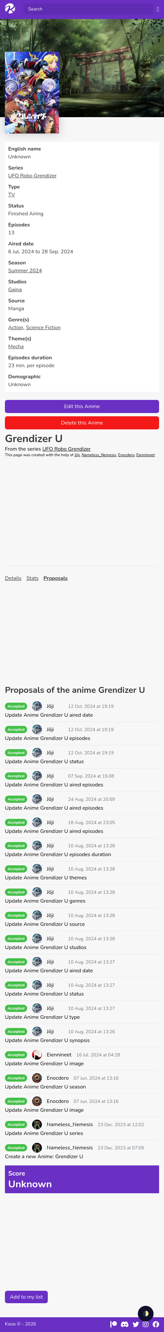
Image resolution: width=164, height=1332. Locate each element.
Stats (33, 578)
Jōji (77, 455)
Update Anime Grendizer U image (44, 1063)
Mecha (16, 346)
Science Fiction (43, 327)
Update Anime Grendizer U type (42, 1017)
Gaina (15, 289)
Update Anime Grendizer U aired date (49, 715)
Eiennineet (146, 455)
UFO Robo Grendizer (32, 175)
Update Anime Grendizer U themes (46, 877)
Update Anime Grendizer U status (44, 761)
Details (13, 578)
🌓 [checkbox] (145, 1313)
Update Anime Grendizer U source (45, 924)
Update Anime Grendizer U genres (45, 901)
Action (15, 327)
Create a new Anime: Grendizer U (44, 1156)
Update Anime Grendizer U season (45, 1086)
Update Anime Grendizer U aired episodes (54, 784)
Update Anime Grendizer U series (44, 1133)
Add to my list (26, 1297)
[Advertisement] (82, 512)
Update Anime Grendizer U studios (45, 947)
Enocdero (126, 455)
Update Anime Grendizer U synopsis (47, 1040)
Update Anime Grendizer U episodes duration (58, 854)
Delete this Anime (82, 422)
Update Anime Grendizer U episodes (47, 738)
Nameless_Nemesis (99, 455)
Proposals (56, 578)
